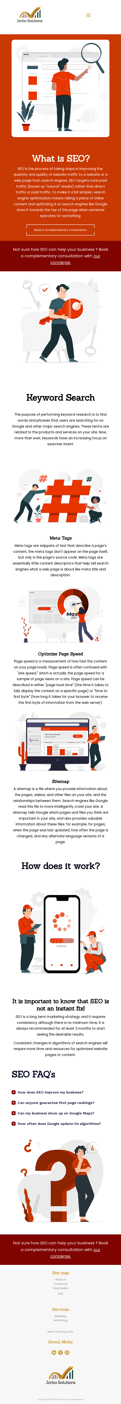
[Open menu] (88, 15)
